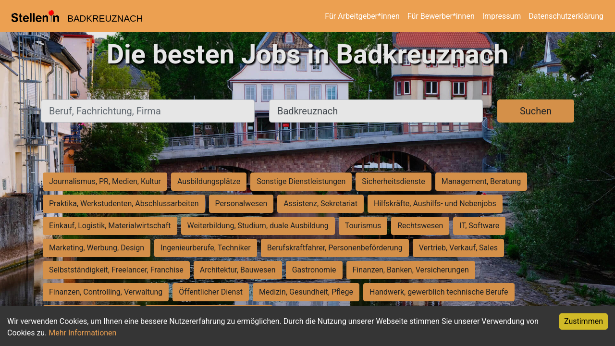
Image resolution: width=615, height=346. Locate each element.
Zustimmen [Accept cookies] (583, 321)
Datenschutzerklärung (566, 16)
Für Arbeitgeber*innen (362, 16)
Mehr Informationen (82, 332)
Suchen (536, 111)
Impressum (501, 16)
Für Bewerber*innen (441, 16)
